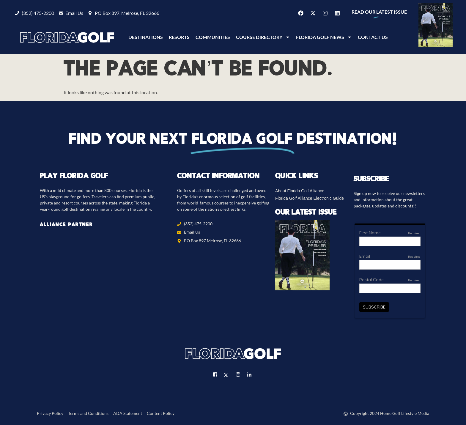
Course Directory (263, 37)
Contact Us (373, 37)
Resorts (179, 37)
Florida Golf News (324, 37)
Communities (213, 37)
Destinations (145, 37)
